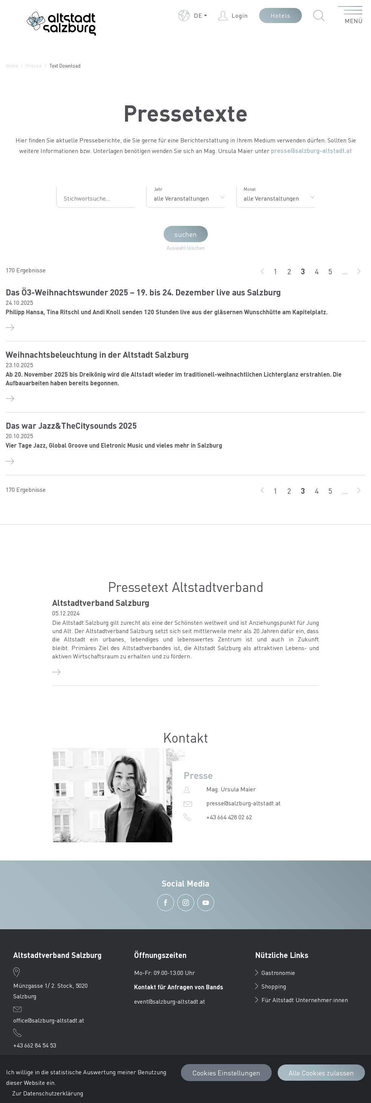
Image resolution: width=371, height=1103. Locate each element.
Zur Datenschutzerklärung (47, 1093)
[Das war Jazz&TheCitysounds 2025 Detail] (185, 460)
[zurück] (262, 271)
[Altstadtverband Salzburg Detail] (185, 671)
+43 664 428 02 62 (229, 817)
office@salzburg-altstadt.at (48, 1020)
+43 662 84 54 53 (34, 1045)
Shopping (270, 986)
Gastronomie (275, 972)
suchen (186, 234)
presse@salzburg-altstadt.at (311, 150)
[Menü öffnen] (350, 15)
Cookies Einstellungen (226, 1072)
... (345, 271)
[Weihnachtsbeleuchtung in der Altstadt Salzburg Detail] (185, 398)
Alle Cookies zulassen (321, 1072)
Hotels (281, 15)
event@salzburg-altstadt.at (169, 1001)
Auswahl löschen (186, 247)
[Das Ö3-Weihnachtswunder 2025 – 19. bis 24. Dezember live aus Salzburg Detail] (185, 327)
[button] (192, 15)
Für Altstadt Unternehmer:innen (301, 1000)
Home (12, 65)
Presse (34, 65)
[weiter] (358, 271)
